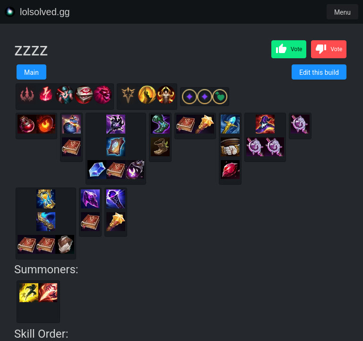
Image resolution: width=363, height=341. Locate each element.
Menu (342, 12)
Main (31, 72)
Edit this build (319, 72)
